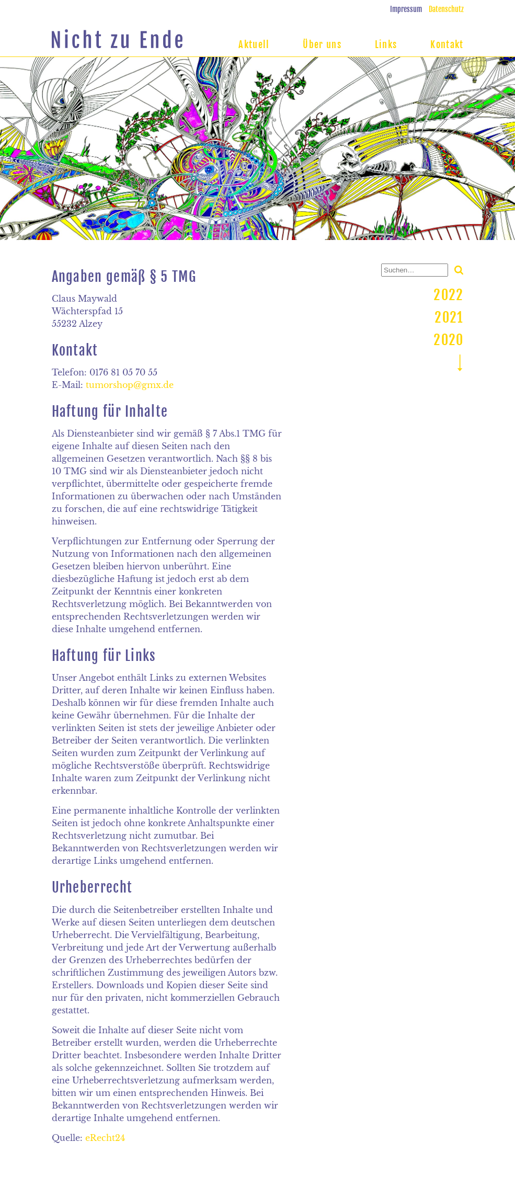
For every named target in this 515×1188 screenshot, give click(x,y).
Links (386, 44)
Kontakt (446, 44)
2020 (448, 340)
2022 (448, 295)
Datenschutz (446, 9)
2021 (448, 317)
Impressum (406, 9)
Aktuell (253, 44)
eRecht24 (105, 1138)
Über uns (322, 44)
